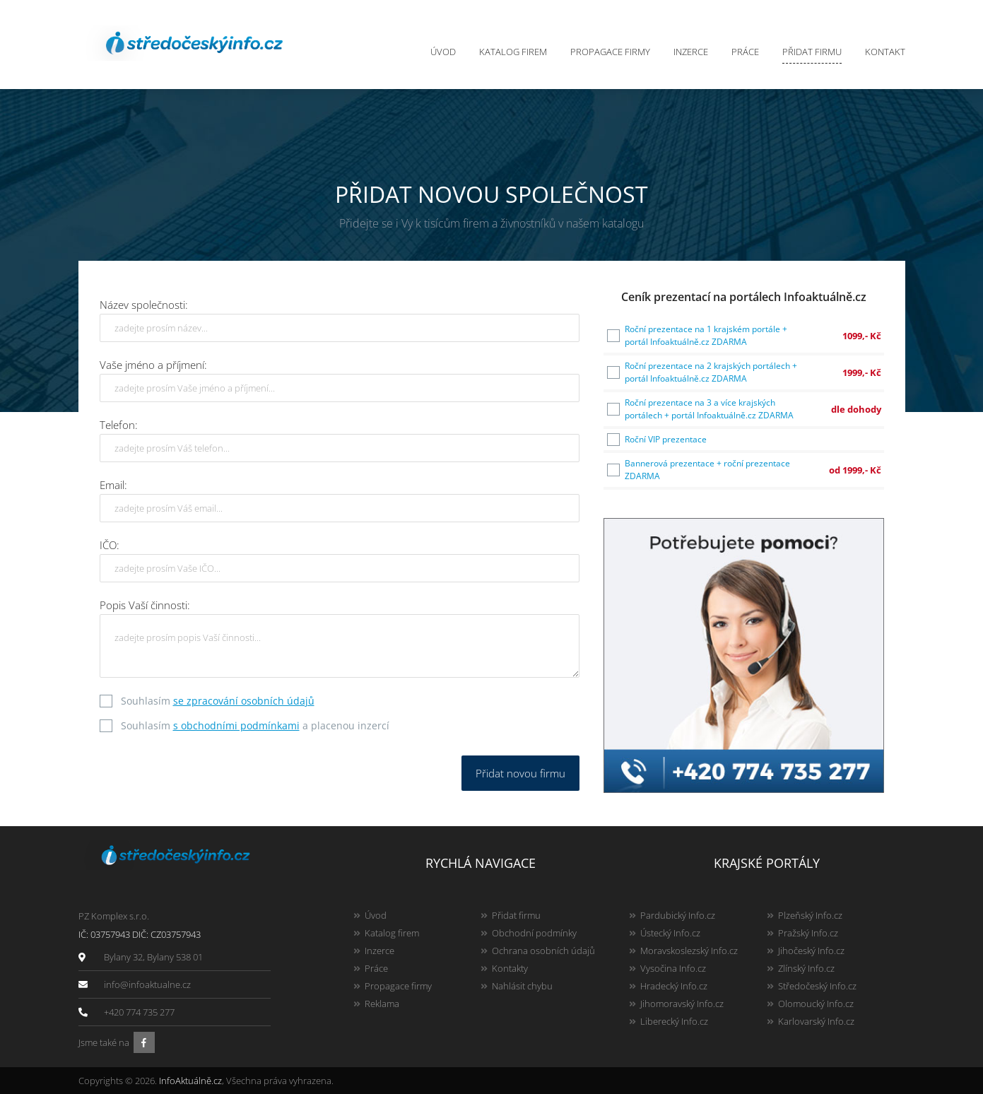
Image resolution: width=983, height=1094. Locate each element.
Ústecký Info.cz (670, 933)
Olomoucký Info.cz (816, 1003)
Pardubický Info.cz (677, 915)
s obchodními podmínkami (236, 725)
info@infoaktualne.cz (147, 984)
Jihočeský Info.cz (811, 950)
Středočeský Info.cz (817, 986)
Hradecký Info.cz (673, 986)
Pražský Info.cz (808, 933)
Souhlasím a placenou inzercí (255, 725)
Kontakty (510, 968)
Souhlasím (217, 700)
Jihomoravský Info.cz (682, 1003)
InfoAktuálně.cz (190, 1080)
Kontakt (885, 51)
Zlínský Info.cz (806, 968)
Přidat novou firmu (520, 773)
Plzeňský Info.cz (810, 915)
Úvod (443, 51)
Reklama (382, 1003)
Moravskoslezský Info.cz (689, 950)
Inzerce (690, 51)
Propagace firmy (610, 51)
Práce (745, 51)
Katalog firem (513, 51)
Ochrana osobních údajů (543, 950)
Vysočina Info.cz (673, 968)
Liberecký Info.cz (674, 1021)
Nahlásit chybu (522, 986)
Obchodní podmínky (534, 933)
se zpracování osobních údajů (243, 700)
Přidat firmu (812, 51)
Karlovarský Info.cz (816, 1021)
